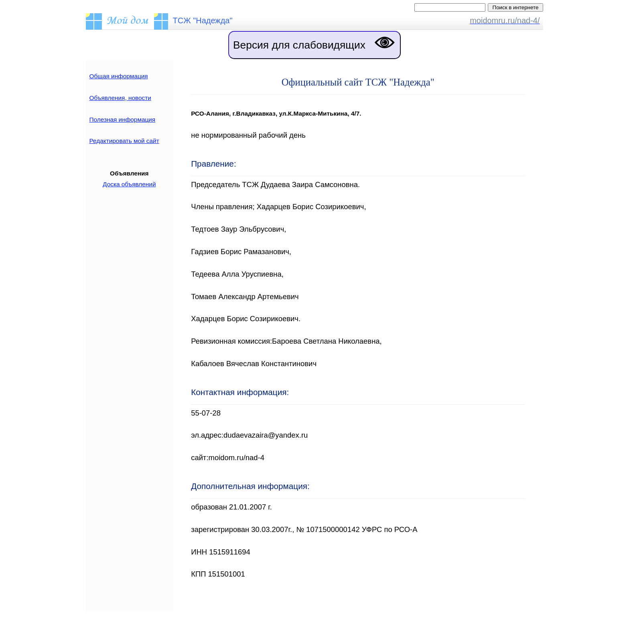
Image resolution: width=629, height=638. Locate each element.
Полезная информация (122, 119)
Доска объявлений (129, 184)
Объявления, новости (120, 97)
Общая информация (118, 76)
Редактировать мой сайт (124, 140)
